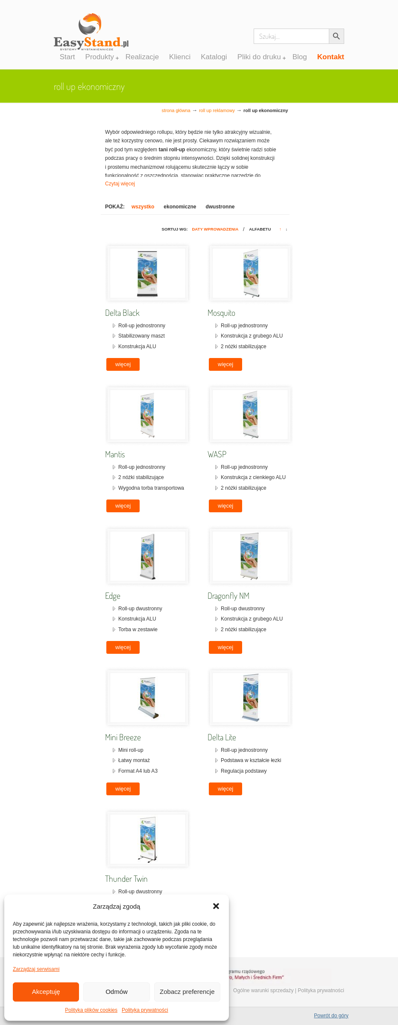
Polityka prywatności (145, 1010)
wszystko (143, 207)
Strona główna (176, 110)
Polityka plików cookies (91, 1010)
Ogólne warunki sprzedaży (263, 990)
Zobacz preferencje (187, 991)
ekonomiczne (180, 207)
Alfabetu (260, 229)
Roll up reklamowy (217, 110)
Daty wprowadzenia (215, 229)
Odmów (116, 991)
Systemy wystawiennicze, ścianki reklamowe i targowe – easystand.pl (91, 36)
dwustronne (219, 207)
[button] (216, 906)
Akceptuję (46, 991)
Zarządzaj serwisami (36, 969)
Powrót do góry (331, 1016)
